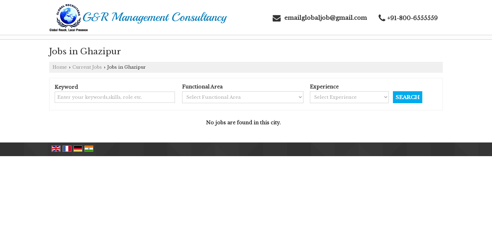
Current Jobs (87, 67)
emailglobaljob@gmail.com (325, 18)
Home (60, 67)
